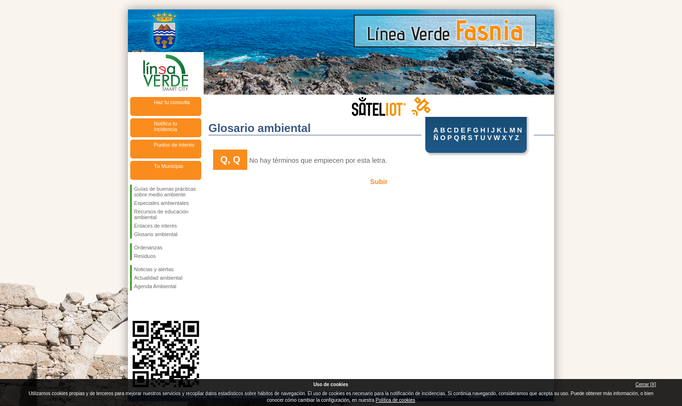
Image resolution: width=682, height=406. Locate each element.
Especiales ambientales (161, 203)
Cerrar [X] (646, 384)
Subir (379, 181)
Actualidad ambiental (158, 278)
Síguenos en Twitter (151, 305)
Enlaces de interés (155, 226)
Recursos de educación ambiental (161, 214)
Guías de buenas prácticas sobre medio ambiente (165, 191)
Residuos (145, 256)
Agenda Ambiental (155, 286)
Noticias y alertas (154, 269)
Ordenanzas (148, 247)
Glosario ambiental (156, 234)
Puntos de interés (174, 145)
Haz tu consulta (172, 102)
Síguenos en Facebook (136, 305)
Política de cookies (395, 400)
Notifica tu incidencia (165, 126)
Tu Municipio (168, 166)
